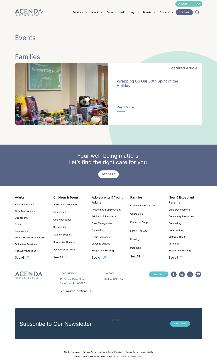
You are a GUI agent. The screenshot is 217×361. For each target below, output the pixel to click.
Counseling (21, 217)
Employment (22, 231)
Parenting (135, 247)
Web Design (121, 356)
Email (115, 320)
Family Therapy (138, 230)
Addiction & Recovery (65, 204)
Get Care (184, 12)
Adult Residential (24, 204)
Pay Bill (158, 274)
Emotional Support (140, 222)
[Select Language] (188, 4)
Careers (111, 12)
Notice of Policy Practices (111, 352)
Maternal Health (177, 236)
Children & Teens (66, 197)
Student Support (62, 234)
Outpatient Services (26, 244)
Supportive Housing (64, 242)
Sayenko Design (136, 356)
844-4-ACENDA (113, 279)
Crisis (18, 224)
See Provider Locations (73, 291)
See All (20, 257)
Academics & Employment (106, 209)
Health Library (129, 12)
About (97, 12)
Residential (59, 227)
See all (173, 257)
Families (136, 197)
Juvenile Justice (101, 243)
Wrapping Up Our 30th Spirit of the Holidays (147, 83)
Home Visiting (176, 230)
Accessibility (147, 352)
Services (80, 12)
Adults (19, 197)
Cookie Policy (132, 352)
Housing (134, 239)
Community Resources (143, 205)
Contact (167, 12)
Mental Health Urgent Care (30, 237)
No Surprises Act (72, 352)
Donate (150, 12)
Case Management (25, 211)
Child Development (179, 209)
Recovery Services (25, 250)
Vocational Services (64, 249)
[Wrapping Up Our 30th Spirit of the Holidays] (125, 107)
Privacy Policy (89, 352)
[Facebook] (174, 274)
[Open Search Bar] (197, 13)
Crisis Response (62, 219)
